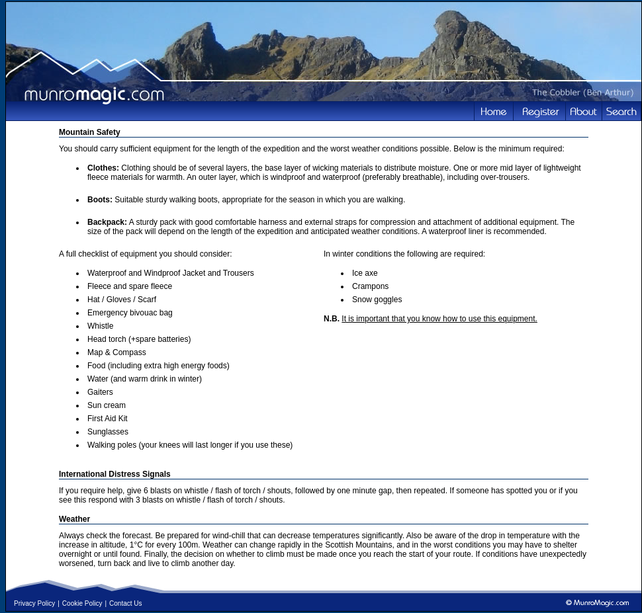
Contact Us (125, 603)
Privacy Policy (34, 603)
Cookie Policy (82, 603)
